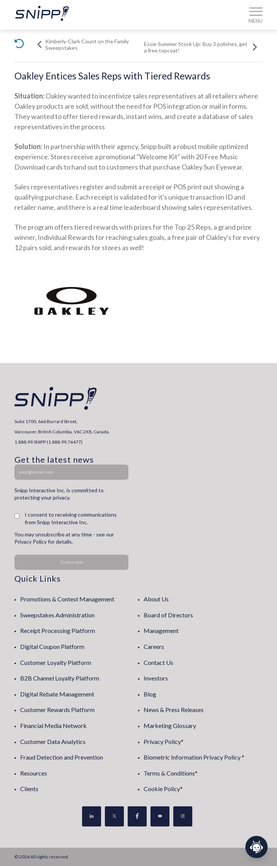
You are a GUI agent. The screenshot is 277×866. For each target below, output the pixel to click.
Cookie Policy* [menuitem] (163, 788)
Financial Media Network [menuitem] (53, 725)
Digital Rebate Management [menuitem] (57, 694)
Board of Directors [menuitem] (168, 615)
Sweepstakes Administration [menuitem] (57, 615)
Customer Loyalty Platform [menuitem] (55, 662)
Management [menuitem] (161, 630)
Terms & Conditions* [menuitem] (171, 773)
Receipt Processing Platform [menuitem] (57, 630)
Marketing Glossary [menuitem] (170, 725)
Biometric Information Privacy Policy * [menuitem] (194, 757)
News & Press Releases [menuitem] (174, 709)
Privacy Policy (30, 541)
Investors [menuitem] (156, 678)
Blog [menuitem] (150, 694)
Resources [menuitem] (33, 773)
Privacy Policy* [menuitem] (164, 741)
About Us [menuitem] (156, 599)
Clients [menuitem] (29, 788)
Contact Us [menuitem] (158, 662)
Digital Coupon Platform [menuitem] (52, 646)
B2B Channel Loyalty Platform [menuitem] (59, 678)
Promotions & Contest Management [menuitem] (67, 599)
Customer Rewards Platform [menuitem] (57, 709)
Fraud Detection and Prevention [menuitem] (61, 757)
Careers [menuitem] (154, 646)
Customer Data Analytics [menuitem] (52, 741)
